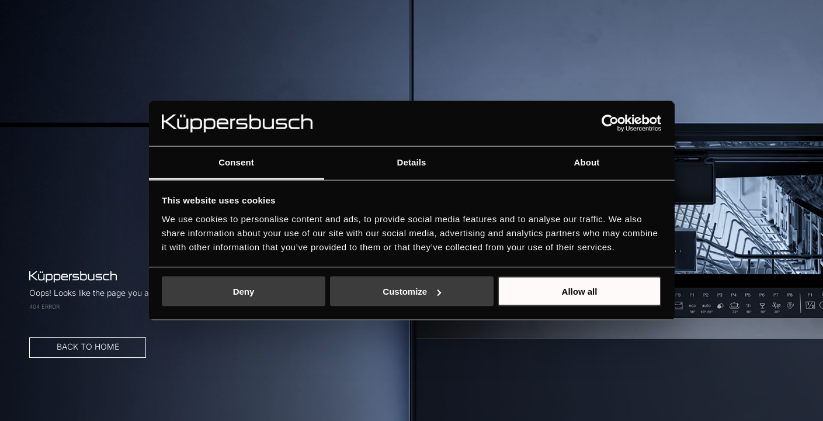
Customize (412, 291)
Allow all (580, 291)
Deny (244, 291)
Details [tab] (411, 162)
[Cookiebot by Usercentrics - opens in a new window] (610, 123)
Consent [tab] (236, 162)
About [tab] (587, 162)
